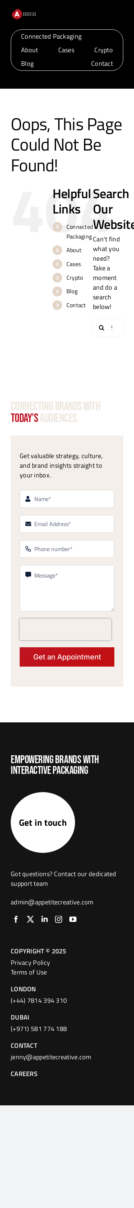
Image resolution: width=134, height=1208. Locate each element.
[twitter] (30, 919)
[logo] (24, 11)
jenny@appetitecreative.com (51, 1057)
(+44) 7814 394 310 (39, 1000)
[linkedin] (44, 919)
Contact (76, 305)
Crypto (74, 277)
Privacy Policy (30, 962)
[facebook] (16, 919)
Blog (72, 291)
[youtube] (72, 919)
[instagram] (58, 919)
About (74, 250)
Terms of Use (29, 972)
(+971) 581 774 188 (39, 1028)
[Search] (102, 328)
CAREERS (24, 1074)
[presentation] (65, 629)
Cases (73, 264)
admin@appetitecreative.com (52, 902)
